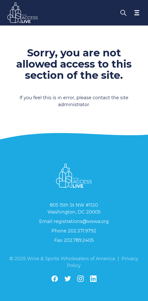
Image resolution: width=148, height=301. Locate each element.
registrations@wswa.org (81, 221)
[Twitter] (67, 278)
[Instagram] (80, 278)
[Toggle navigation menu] (137, 13)
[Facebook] (54, 278)
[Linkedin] (93, 278)
